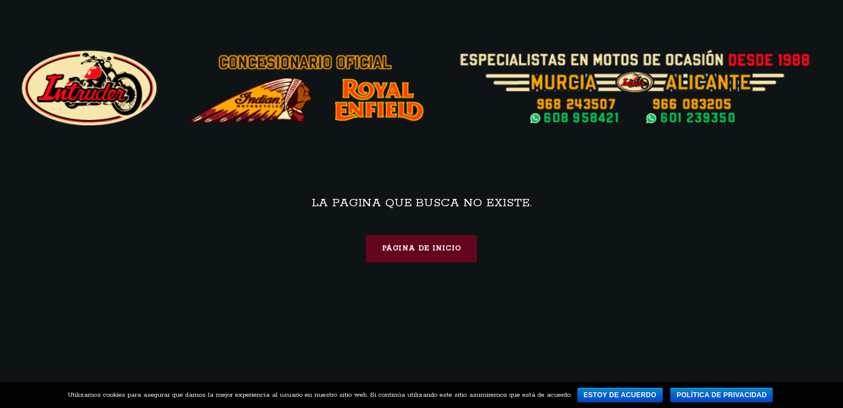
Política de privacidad (721, 395)
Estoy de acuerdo (620, 395)
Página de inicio (422, 248)
